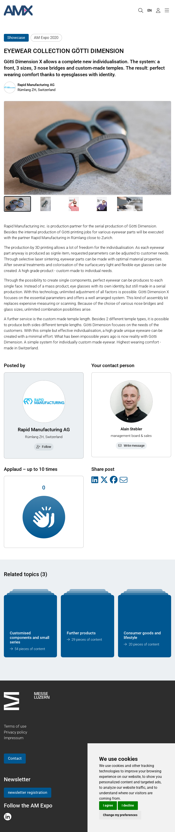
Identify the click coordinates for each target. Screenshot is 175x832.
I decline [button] (128, 805)
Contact (15, 758)
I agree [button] (108, 805)
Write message (131, 445)
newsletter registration (27, 792)
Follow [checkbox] (43, 447)
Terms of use (15, 726)
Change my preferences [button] (120, 815)
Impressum (13, 738)
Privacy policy (15, 732)
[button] (17, 204)
